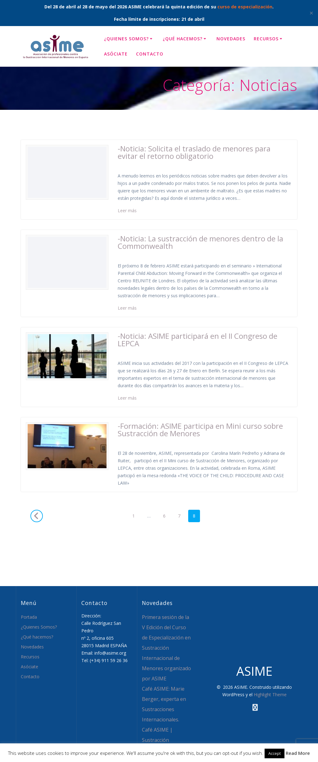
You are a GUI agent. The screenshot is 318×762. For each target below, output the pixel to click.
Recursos (266, 39)
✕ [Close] (311, 13)
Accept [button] (274, 753)
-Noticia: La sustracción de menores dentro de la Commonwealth (200, 242)
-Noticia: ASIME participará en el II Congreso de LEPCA (197, 339)
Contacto (149, 54)
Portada (29, 617)
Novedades (230, 39)
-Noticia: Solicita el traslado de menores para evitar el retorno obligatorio (194, 152)
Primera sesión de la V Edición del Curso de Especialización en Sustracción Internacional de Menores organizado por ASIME (166, 648)
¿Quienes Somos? (126, 39)
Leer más (127, 210)
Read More (298, 753)
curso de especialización (244, 7)
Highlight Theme (270, 694)
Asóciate (116, 54)
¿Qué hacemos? (182, 39)
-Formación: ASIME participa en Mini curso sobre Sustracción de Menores (200, 429)
